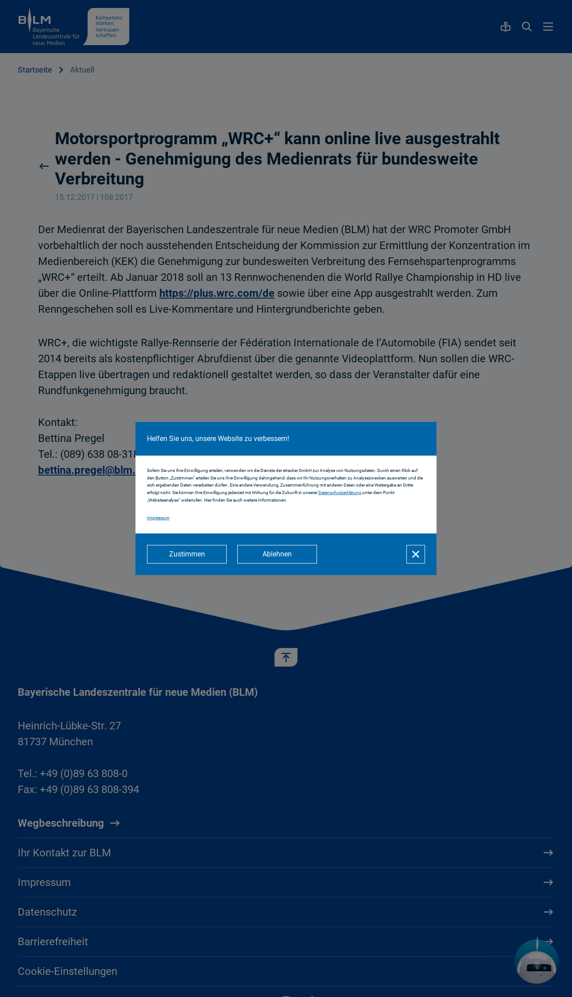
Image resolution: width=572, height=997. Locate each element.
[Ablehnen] (277, 554)
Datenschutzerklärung (340, 492)
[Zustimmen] (187, 554)
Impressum (158, 518)
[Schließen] (415, 554)
